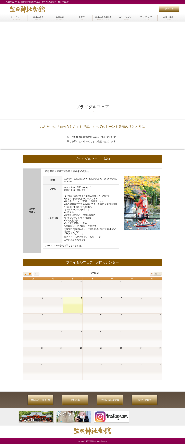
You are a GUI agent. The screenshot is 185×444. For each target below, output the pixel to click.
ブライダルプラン (147, 18)
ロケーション (125, 18)
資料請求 (75, 399)
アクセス (169, 9)
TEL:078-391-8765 (40, 399)
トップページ (17, 18)
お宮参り (60, 18)
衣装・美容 (168, 18)
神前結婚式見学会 (110, 399)
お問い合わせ (144, 399)
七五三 (82, 18)
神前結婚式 (38, 18)
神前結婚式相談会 (103, 18)
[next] (30, 274)
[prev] (25, 274)
